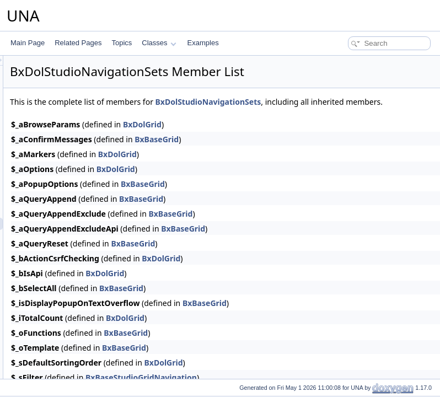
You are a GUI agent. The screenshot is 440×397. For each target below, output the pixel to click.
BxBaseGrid (294, 151)
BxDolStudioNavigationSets (346, 101)
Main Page (27, 43)
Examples (203, 43)
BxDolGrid (280, 136)
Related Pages (78, 43)
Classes (159, 43)
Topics (121, 43)
